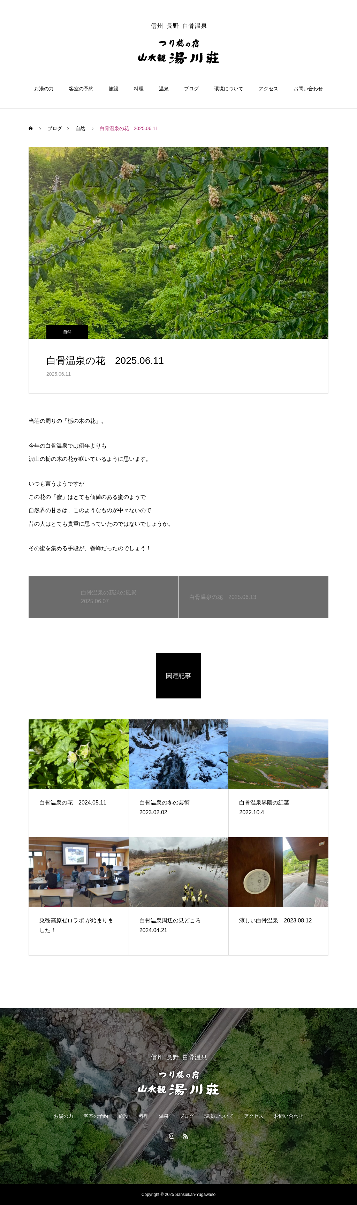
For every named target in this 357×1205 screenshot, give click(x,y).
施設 (114, 88)
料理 (139, 88)
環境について (228, 88)
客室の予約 (81, 88)
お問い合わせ (308, 88)
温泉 (164, 88)
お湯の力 (44, 88)
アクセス (268, 88)
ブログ (191, 88)
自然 (67, 331)
